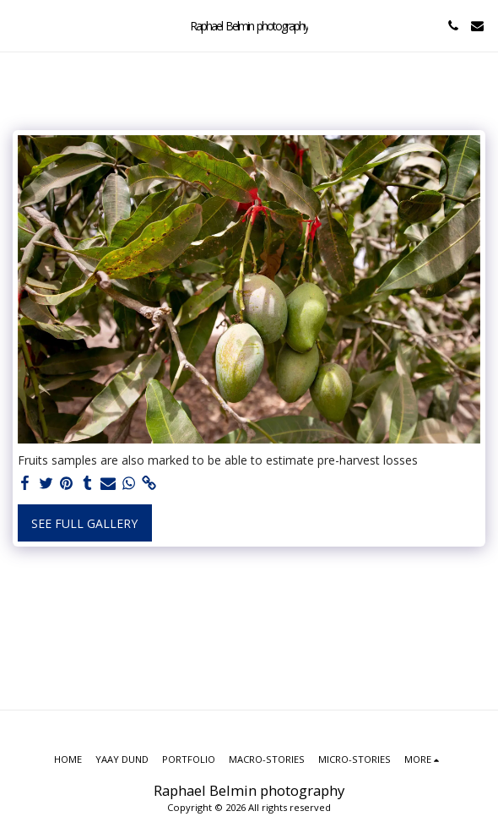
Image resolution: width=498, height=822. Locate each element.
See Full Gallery (84, 523)
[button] (18, 25)
